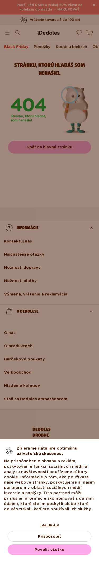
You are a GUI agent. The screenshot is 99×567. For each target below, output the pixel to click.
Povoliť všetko (49, 549)
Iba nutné (49, 524)
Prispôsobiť (49, 536)
